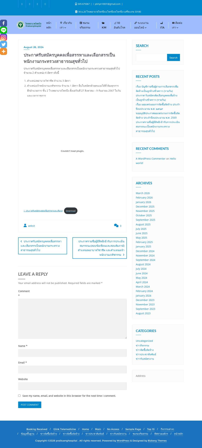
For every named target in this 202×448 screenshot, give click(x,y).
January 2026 (143, 202)
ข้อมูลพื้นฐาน (27, 433)
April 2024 (142, 282)
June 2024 (141, 273)
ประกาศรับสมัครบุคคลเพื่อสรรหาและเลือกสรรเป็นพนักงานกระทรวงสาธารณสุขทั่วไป (41, 245)
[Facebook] (3, 23)
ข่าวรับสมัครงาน (145, 358)
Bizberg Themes (157, 440)
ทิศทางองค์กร (161, 433)
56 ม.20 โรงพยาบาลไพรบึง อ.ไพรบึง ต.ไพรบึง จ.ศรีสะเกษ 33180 (108, 11)
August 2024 (143, 264)
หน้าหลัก (178, 433)
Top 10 (151, 428)
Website (23, 379)
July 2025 (141, 228)
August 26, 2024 (34, 47)
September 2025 (145, 219)
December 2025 (145, 206)
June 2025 (141, 233)
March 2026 (143, 193)
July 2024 (141, 268)
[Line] (3, 30)
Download (71, 210)
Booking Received (36, 428)
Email (22, 362)
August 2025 (143, 224)
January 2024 (143, 295)
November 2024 (145, 255)
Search (142, 46)
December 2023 (145, 300)
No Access (113, 428)
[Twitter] (3, 44)
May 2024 (141, 277)
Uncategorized (144, 340)
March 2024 (143, 286)
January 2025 (143, 246)
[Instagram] (3, 37)
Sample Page (133, 428)
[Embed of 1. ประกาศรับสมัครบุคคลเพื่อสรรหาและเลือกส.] (73, 151)
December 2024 (145, 251)
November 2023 (145, 304)
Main (98, 428)
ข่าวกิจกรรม (142, 345)
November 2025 (145, 211)
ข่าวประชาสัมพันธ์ (146, 354)
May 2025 (141, 237)
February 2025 (144, 242)
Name (22, 345)
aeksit (29, 225)
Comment (24, 293)
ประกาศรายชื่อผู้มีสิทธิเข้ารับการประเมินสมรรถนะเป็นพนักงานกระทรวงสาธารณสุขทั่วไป (158, 126)
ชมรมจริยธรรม (140, 433)
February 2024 (144, 291)
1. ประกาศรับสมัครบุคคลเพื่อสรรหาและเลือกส (43, 210)
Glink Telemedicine (64, 428)
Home (85, 428)
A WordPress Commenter (150, 158)
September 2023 (145, 309)
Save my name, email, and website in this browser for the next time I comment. (69, 395)
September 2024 (145, 260)
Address (141, 375)
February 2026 (144, 197)
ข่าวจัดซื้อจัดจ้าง (145, 350)
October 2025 (144, 215)
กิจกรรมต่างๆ (167, 428)
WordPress (123, 440)
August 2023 (143, 313)
